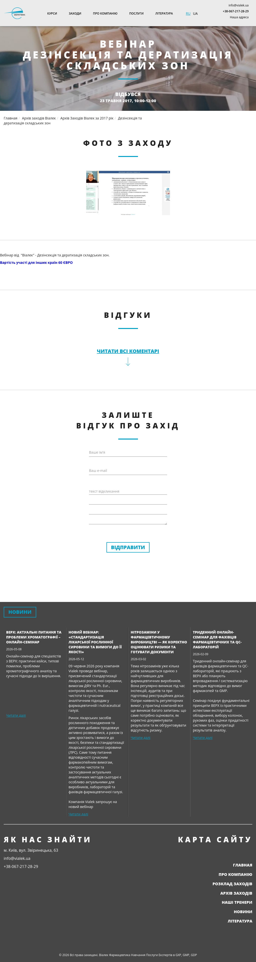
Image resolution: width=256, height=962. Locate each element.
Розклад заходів (232, 883)
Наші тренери (237, 902)
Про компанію (105, 13)
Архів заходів (236, 893)
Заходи (75, 13)
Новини (243, 911)
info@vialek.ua (239, 5)
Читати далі (16, 715)
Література (164, 13)
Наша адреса (239, 17)
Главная (242, 865)
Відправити (128, 547)
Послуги (136, 13)
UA (195, 13)
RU (188, 13)
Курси (52, 13)
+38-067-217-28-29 (236, 11)
